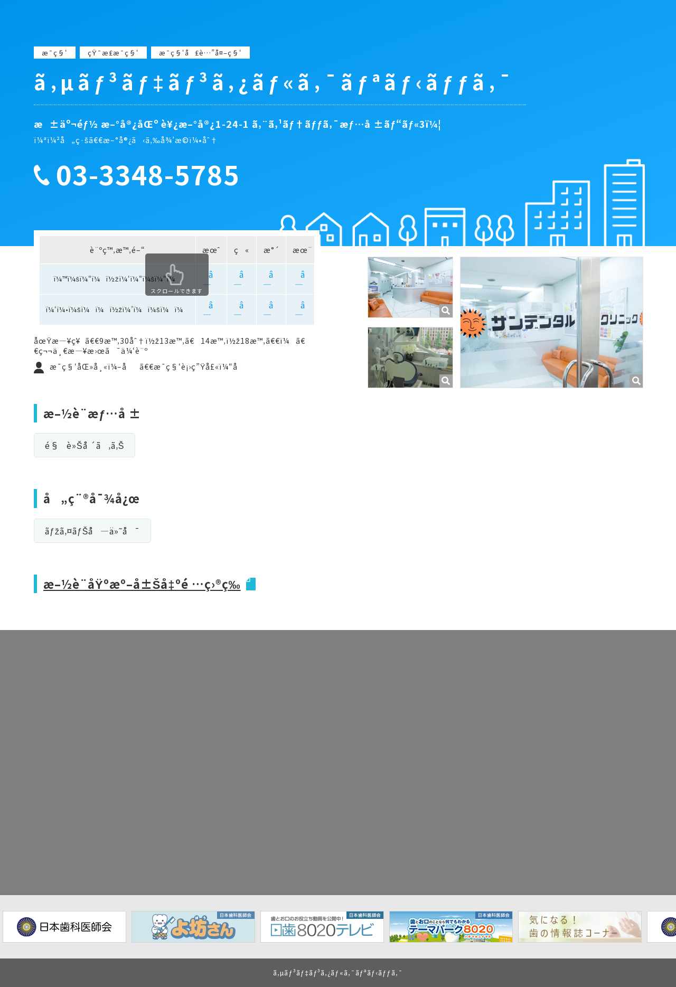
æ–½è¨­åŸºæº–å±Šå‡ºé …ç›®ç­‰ (142, 583)
